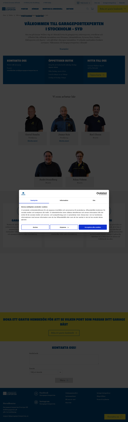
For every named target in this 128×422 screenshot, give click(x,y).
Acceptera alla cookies (93, 227)
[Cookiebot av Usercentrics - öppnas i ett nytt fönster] (98, 193)
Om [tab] (94, 200)
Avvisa (35, 227)
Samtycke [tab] (34, 200)
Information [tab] (64, 200)
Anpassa (64, 227)
